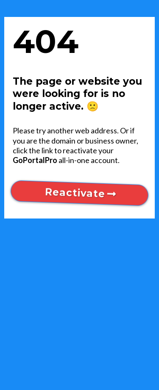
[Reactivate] (79, 193)
